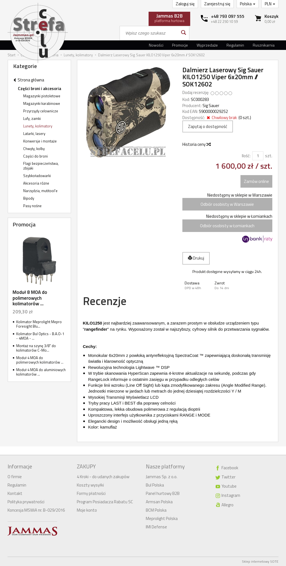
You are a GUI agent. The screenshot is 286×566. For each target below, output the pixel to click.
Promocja (24, 224)
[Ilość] (257, 155)
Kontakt (15, 493)
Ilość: (246, 156)
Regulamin (235, 45)
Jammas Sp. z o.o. (161, 476)
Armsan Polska (159, 502)
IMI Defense (156, 527)
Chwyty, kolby (34, 148)
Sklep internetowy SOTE (260, 561)
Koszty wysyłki (90, 485)
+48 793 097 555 (227, 16)
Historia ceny (196, 144)
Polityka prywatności (26, 502)
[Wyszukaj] (183, 33)
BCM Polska (156, 510)
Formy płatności (91, 493)
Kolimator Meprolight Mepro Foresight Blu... (39, 324)
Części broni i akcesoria (39, 88)
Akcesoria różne (36, 183)
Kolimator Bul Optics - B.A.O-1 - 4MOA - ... (40, 336)
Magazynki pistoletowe (41, 96)
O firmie (15, 476)
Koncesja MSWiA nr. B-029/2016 (36, 510)
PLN (270, 4)
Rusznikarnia (264, 45)
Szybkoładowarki (37, 175)
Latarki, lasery (34, 133)
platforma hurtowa (169, 17)
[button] (197, 285)
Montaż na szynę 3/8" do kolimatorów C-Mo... (36, 348)
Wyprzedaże (207, 45)
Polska (247, 4)
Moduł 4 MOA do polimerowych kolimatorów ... (39, 360)
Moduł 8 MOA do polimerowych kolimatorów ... (30, 298)
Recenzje (105, 301)
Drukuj (196, 258)
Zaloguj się (185, 4)
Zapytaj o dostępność (207, 126)
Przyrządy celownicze (40, 111)
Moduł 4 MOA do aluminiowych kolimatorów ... (41, 372)
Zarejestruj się (217, 4)
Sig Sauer (210, 105)
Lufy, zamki (32, 118)
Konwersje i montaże (40, 141)
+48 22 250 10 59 (224, 21)
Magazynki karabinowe (41, 103)
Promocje (180, 45)
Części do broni (35, 156)
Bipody (28, 198)
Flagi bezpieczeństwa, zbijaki (41, 166)
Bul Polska (155, 485)
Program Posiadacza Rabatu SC (105, 502)
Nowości (156, 45)
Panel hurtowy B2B (163, 493)
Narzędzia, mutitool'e (40, 190)
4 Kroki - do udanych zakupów (103, 476)
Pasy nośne (32, 206)
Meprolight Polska (162, 518)
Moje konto (87, 510)
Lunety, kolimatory (37, 126)
